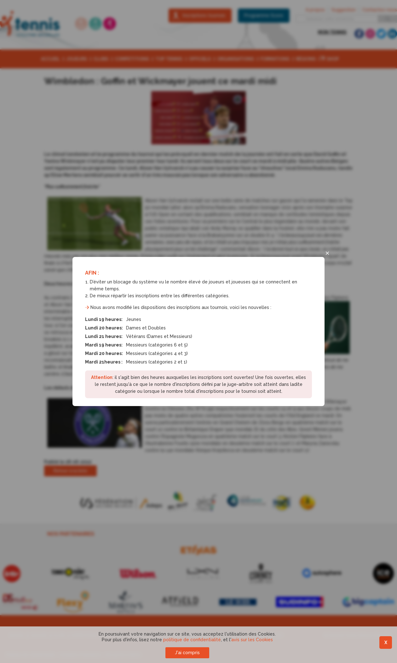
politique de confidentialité (192, 639)
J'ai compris (187, 652)
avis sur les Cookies (252, 639)
